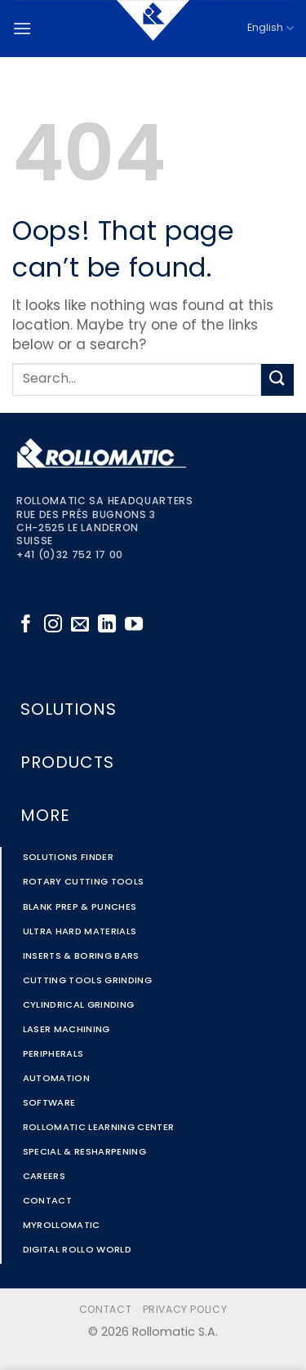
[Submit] (277, 380)
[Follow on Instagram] (53, 625)
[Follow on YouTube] (134, 625)
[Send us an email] (80, 625)
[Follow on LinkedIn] (107, 625)
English (270, 28)
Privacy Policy (185, 1310)
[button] (22, 28)
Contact (105, 1310)
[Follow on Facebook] (26, 625)
